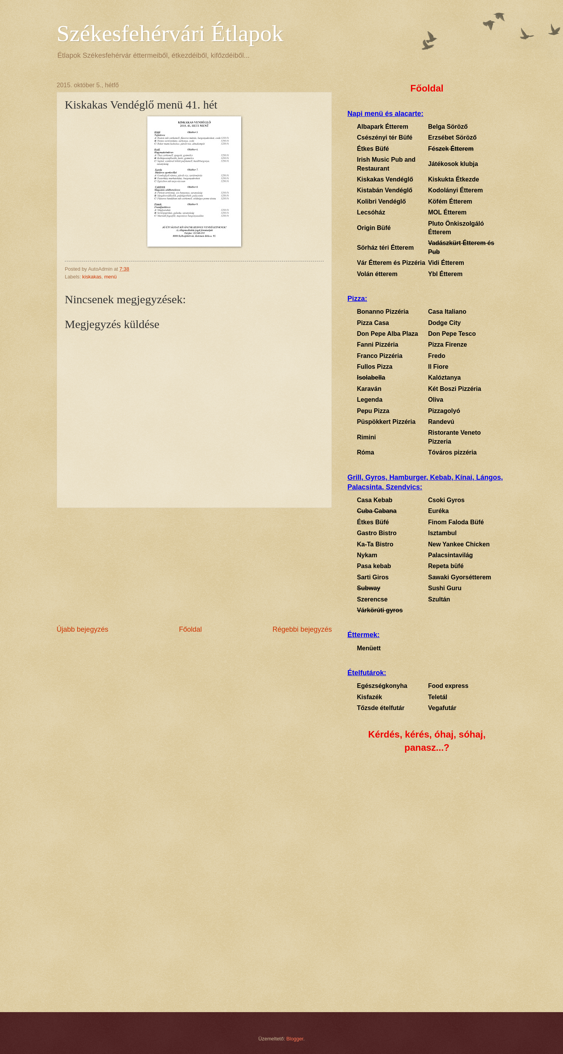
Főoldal (190, 629)
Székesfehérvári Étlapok (170, 33)
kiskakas (91, 277)
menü (110, 277)
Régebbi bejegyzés (302, 629)
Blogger (295, 1039)
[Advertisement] (194, 566)
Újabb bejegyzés (82, 629)
